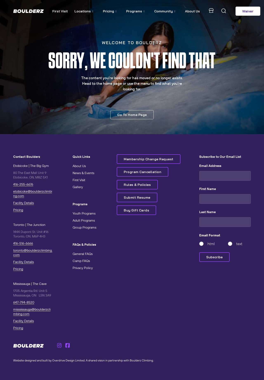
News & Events (83, 173)
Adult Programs (84, 220)
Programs (134, 11)
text (239, 243)
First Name (207, 189)
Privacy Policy (83, 268)
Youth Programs (84, 213)
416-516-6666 (23, 243)
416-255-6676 (23, 184)
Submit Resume (137, 197)
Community (163, 11)
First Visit (60, 11)
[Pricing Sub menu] (118, 11)
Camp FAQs (81, 261)
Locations (82, 11)
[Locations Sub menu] (94, 11)
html (211, 243)
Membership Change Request (148, 159)
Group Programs (84, 227)
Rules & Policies (137, 185)
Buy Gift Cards (136, 210)
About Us (192, 11)
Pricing (108, 11)
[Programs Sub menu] (146, 11)
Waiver (247, 11)
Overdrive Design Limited (68, 360)
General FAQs (83, 254)
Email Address (210, 166)
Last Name (207, 212)
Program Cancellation (142, 172)
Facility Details (23, 203)
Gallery (78, 187)
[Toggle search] (224, 11)
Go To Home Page (132, 115)
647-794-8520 (23, 302)
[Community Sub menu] (176, 11)
